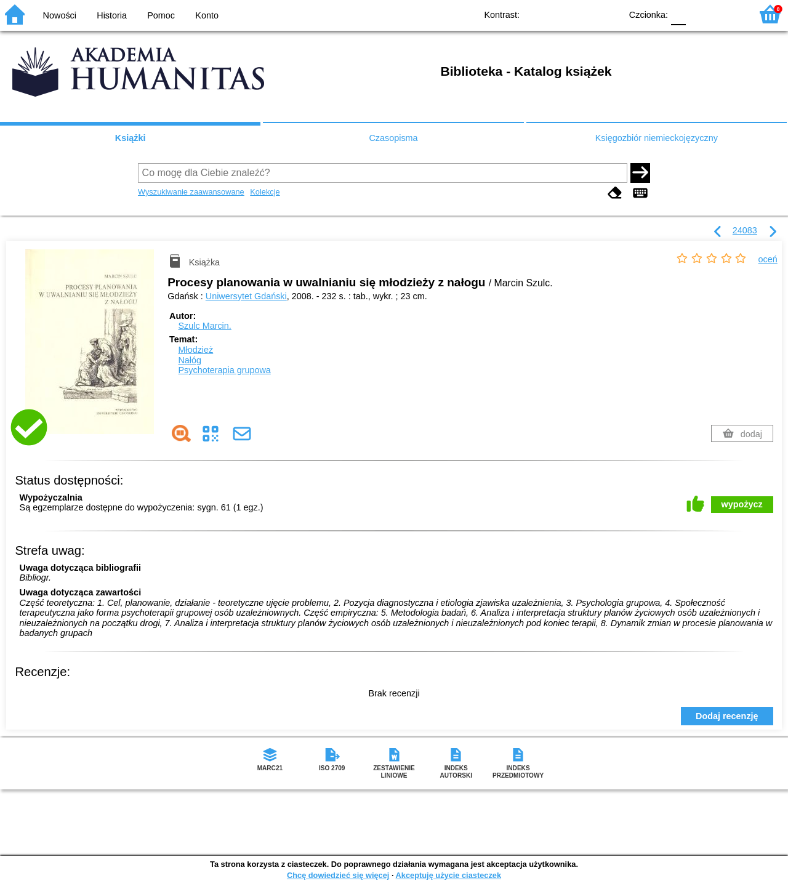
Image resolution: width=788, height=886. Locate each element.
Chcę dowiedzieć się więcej (338, 875)
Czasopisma (393, 138)
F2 (728, 14)
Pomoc (161, 15)
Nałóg (189, 360)
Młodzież (195, 350)
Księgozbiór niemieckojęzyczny (656, 138)
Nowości (59, 15)
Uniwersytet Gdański (246, 296)
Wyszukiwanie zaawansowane (191, 191)
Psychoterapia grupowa (224, 370)
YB (583, 14)
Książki (130, 138)
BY (607, 14)
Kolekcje (264, 191)
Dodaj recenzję (727, 716)
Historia (112, 15)
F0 (678, 14)
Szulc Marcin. (204, 326)
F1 (700, 14)
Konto (207, 15)
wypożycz (742, 504)
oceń (768, 259)
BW (558, 14)
